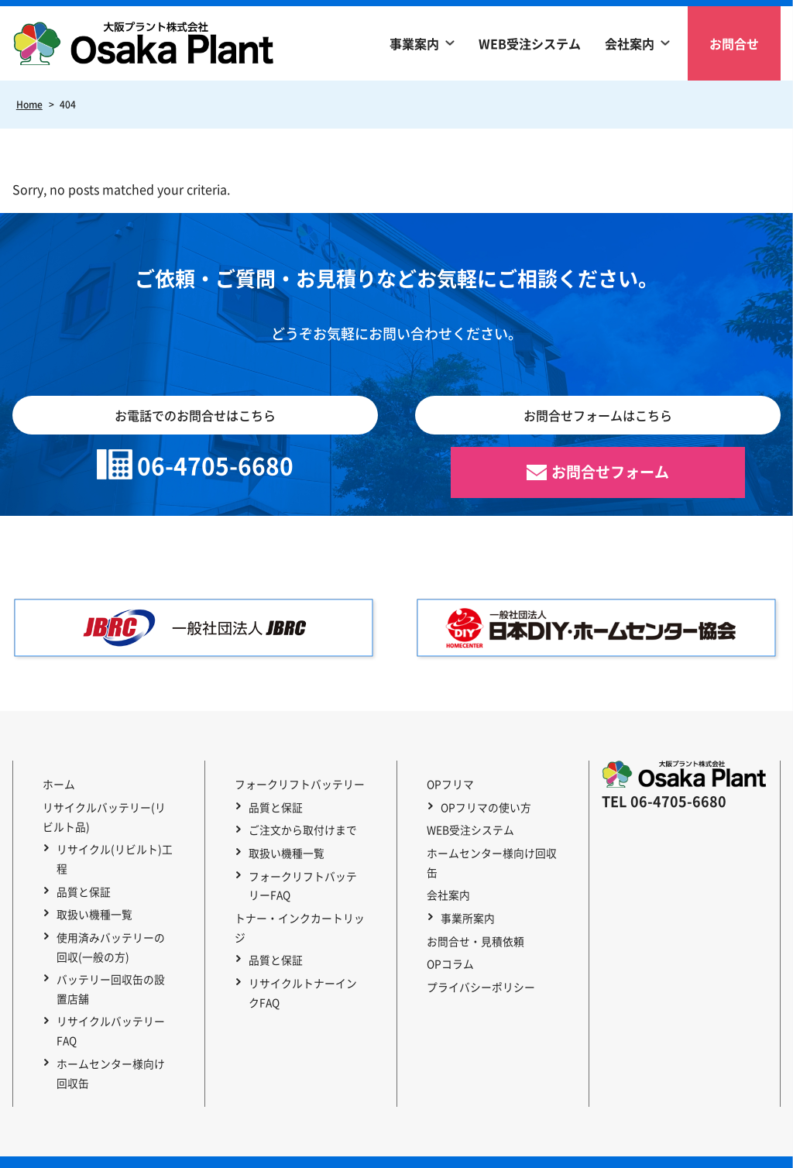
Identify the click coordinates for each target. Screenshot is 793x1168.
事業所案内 (465, 881)
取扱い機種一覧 (92, 901)
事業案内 (414, 43)
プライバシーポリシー (476, 939)
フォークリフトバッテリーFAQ (306, 871)
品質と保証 (81, 881)
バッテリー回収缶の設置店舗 (113, 968)
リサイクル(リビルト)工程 (112, 851)
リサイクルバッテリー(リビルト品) (105, 812)
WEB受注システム (530, 43)
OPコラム (445, 920)
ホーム (54, 784)
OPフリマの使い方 (483, 803)
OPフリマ (445, 784)
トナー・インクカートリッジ (300, 901)
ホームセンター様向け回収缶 (113, 1046)
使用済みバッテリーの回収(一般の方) (113, 929)
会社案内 (629, 43)
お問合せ (734, 43)
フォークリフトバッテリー (295, 784)
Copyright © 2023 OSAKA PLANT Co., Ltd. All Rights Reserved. (397, 1148)
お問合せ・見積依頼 (471, 901)
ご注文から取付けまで (300, 822)
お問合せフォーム (610, 473)
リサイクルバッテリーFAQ (108, 1008)
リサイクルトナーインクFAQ (306, 949)
